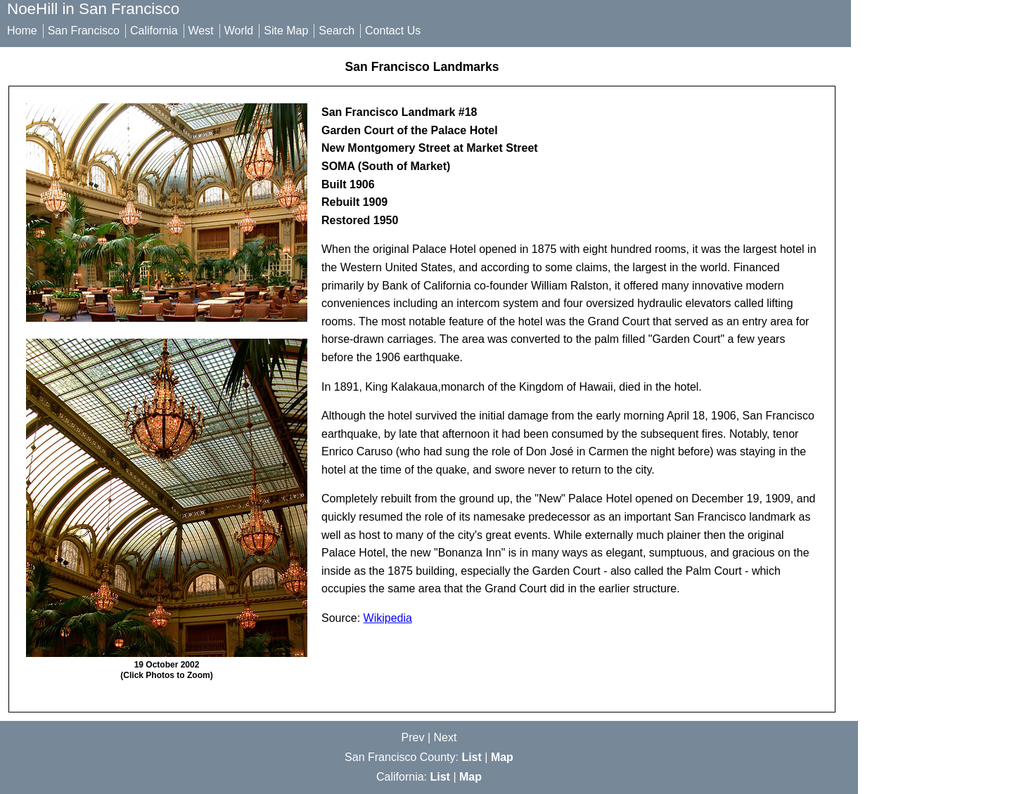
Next (445, 737)
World (239, 31)
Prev (413, 737)
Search (336, 31)
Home (22, 31)
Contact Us (393, 31)
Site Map (286, 31)
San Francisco (84, 31)
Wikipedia (388, 618)
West (201, 31)
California (154, 31)
